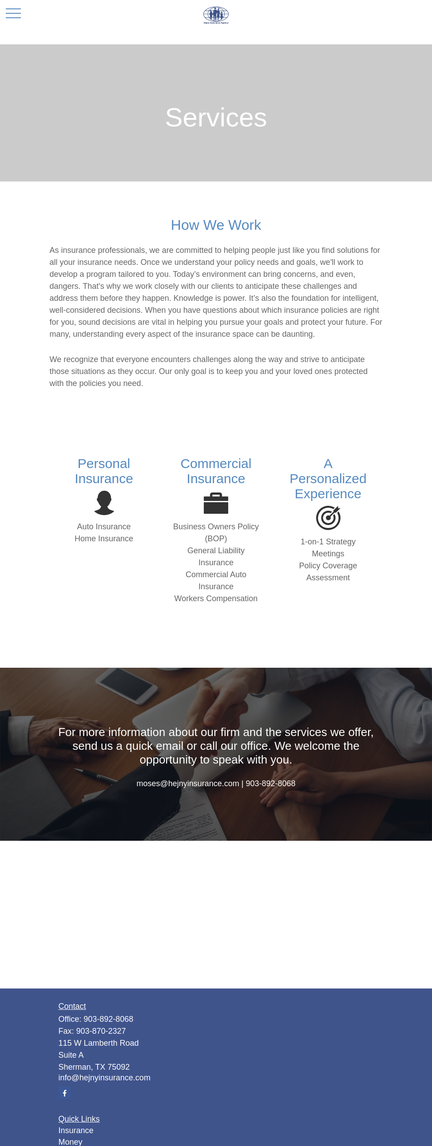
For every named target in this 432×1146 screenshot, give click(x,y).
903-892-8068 (108, 1019)
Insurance (76, 1130)
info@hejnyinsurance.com (105, 1077)
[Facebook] (65, 1093)
